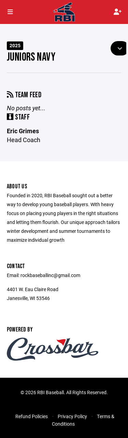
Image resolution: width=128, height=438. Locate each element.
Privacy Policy (72, 416)
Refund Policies (31, 416)
